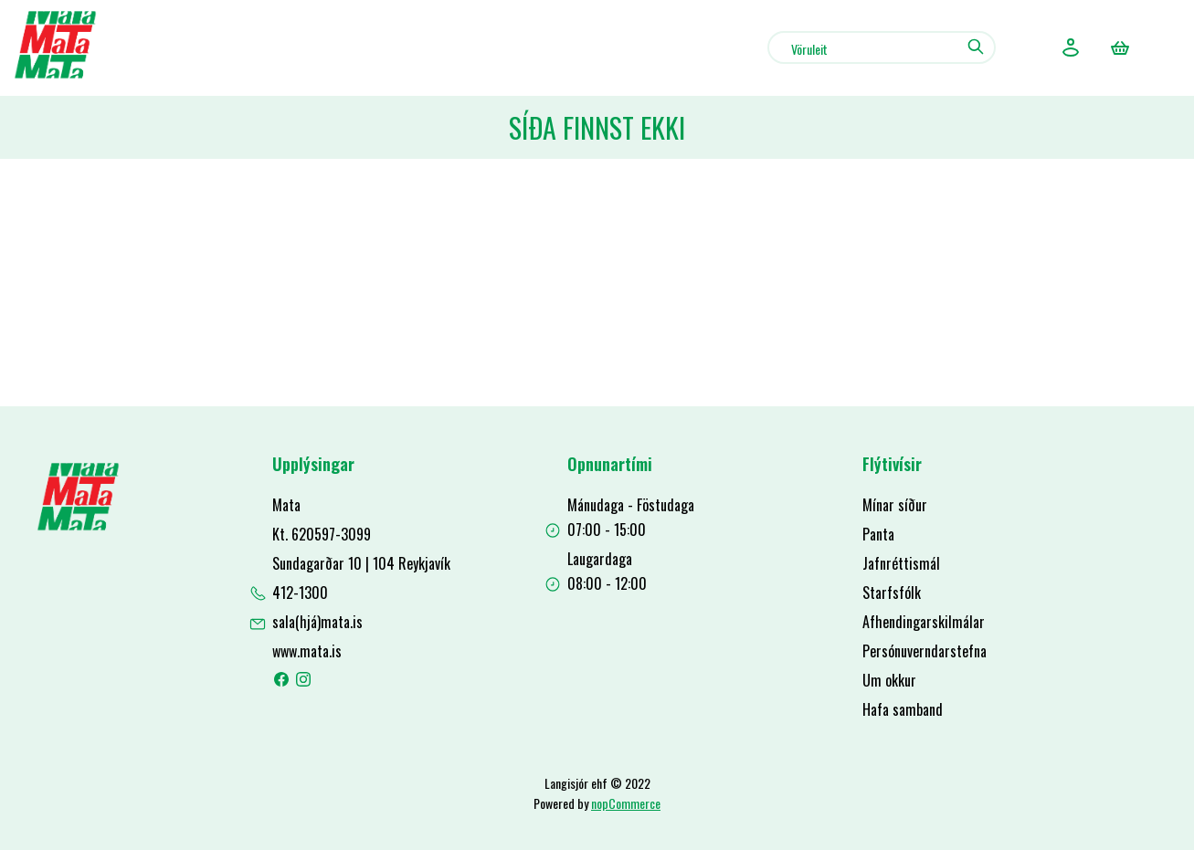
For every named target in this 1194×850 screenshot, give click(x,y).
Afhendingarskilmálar (923, 622)
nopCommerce (625, 803)
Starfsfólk (891, 592)
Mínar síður (894, 505)
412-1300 (300, 592)
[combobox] (881, 47)
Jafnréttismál (901, 563)
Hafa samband (902, 709)
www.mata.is (307, 651)
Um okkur (889, 680)
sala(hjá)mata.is (317, 622)
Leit (975, 46)
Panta (878, 534)
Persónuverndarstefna (924, 651)
